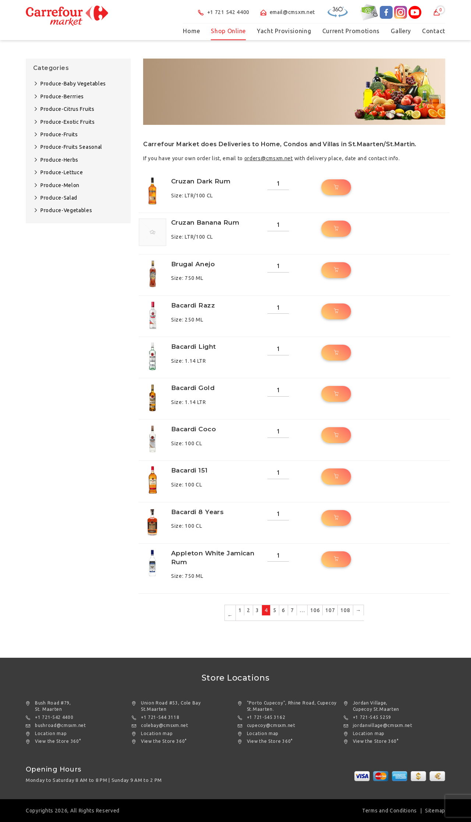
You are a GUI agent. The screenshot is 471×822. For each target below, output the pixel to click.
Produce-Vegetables (66, 210)
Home (191, 31)
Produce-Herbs (59, 160)
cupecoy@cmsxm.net (271, 725)
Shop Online (228, 31)
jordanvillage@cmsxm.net (382, 725)
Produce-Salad (58, 198)
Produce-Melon (59, 185)
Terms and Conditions (389, 811)
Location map (51, 733)
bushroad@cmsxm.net (60, 725)
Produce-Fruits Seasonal (71, 147)
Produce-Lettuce (61, 172)
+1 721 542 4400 (223, 12)
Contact (433, 31)
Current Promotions (351, 31)
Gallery (401, 31)
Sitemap (435, 811)
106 (315, 610)
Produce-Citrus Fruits (67, 109)
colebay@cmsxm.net (164, 725)
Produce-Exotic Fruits (67, 122)
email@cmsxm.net (288, 12)
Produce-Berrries (62, 96)
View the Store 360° (58, 741)
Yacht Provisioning (284, 31)
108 (345, 610)
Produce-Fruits (59, 134)
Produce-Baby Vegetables (73, 84)
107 (330, 610)
